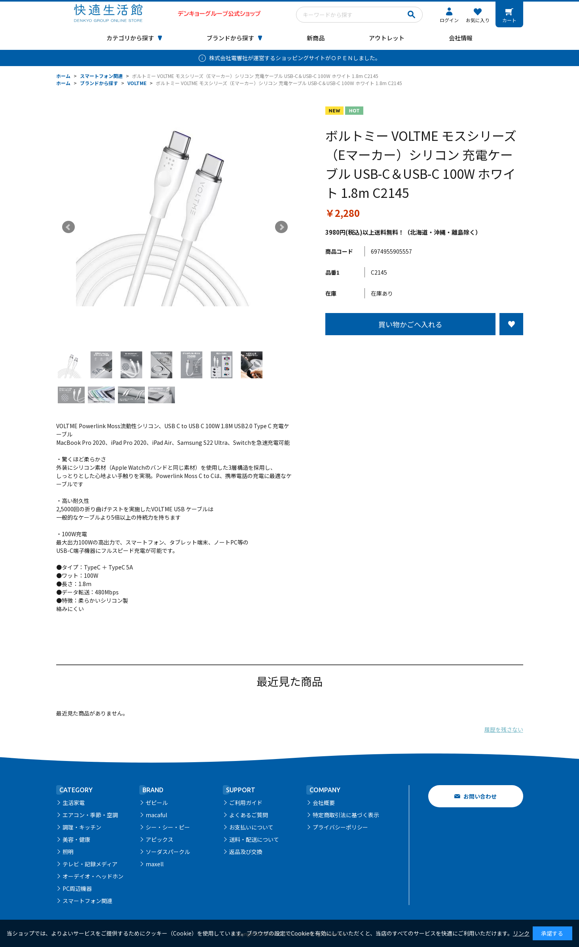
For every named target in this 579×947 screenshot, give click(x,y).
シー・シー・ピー (168, 827)
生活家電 (74, 803)
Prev (68, 227)
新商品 (316, 38)
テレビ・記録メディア (90, 864)
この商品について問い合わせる (424, 350)
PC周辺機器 (77, 888)
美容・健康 (76, 839)
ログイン (449, 20)
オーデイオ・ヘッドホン (93, 876)
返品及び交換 (245, 852)
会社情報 (461, 38)
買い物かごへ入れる (410, 324)
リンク (521, 933)
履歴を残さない (503, 729)
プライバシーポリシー (340, 827)
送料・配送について (254, 839)
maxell (154, 864)
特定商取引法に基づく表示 (346, 815)
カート (509, 20)
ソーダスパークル (168, 852)
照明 (68, 852)
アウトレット (386, 38)
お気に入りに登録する (511, 324)
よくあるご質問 (248, 815)
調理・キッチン (82, 827)
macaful (156, 815)
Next (281, 227)
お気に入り (478, 20)
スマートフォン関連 (87, 901)
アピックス (159, 839)
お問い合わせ (480, 796)
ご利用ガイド (245, 803)
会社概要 (324, 803)
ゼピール (157, 803)
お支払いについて (251, 827)
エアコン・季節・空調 (90, 815)
